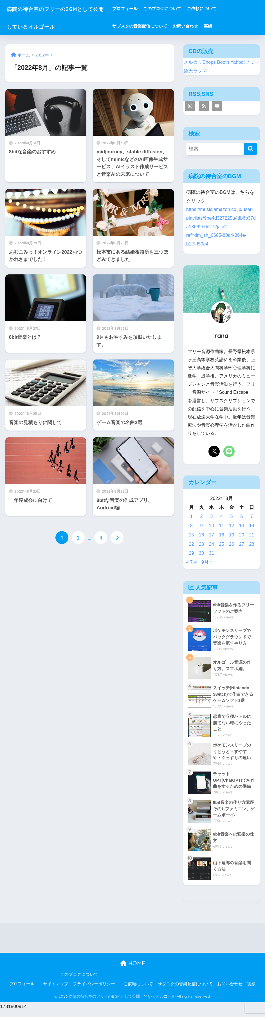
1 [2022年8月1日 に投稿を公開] (191, 516)
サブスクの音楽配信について (155, 26)
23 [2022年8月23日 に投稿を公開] (201, 544)
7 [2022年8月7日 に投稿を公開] (251, 516)
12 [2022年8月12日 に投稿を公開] (231, 525)
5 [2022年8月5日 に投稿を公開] (231, 516)
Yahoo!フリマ (245, 62)
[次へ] (117, 537)
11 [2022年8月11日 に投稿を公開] (221, 525)
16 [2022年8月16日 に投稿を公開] (201, 535)
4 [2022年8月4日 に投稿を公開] (221, 516)
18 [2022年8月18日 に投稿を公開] (221, 535)
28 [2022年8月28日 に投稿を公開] (251, 544)
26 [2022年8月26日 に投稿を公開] (231, 544)
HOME (132, 969)
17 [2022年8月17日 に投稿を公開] (211, 535)
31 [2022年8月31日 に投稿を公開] (211, 553)
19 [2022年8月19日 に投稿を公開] (231, 535)
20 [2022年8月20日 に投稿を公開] (241, 535)
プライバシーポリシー (94, 990)
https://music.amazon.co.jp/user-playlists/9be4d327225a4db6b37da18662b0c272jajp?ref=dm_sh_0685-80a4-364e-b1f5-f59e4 (221, 227)
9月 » (207, 562)
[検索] (250, 149)
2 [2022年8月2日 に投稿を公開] (201, 516)
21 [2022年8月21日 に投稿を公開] (251, 535)
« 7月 (191, 562)
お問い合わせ (201, 26)
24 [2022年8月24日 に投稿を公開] (211, 544)
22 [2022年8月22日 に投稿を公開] (191, 544)
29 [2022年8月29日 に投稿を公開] (191, 553)
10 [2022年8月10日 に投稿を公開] (211, 525)
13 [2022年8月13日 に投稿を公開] (241, 525)
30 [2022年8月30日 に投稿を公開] (201, 553)
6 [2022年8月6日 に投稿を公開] (241, 516)
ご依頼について (217, 8)
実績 (224, 26)
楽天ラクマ (195, 71)
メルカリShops (199, 62)
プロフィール (141, 8)
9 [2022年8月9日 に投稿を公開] (201, 525)
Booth (223, 62)
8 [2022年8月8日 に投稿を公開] (191, 525)
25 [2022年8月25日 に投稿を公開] (221, 544)
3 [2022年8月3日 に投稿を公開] (211, 516)
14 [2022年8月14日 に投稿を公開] (251, 525)
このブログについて (178, 8)
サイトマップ (55, 990)
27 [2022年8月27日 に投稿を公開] (241, 544)
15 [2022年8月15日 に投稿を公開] (191, 535)
